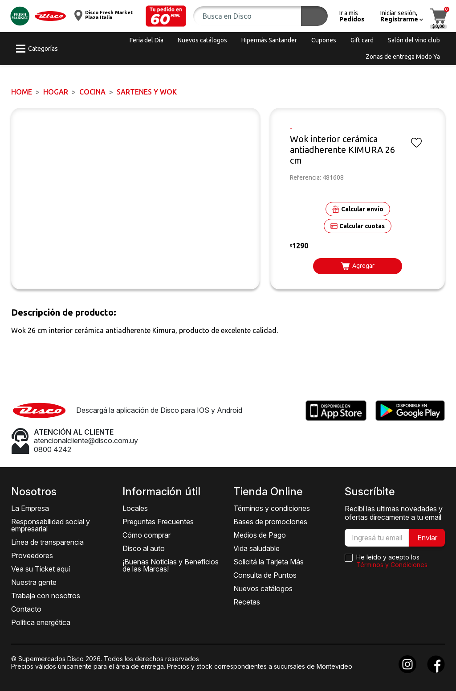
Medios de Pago (259, 535)
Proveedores (32, 555)
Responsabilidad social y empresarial (50, 525)
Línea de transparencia (47, 542)
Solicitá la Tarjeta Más (268, 561)
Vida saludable (256, 548)
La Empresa (30, 508)
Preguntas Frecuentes (158, 521)
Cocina (92, 92)
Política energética (40, 622)
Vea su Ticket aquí (40, 568)
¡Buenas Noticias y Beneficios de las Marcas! (170, 565)
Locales (135, 508)
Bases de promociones (270, 521)
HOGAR (55, 92)
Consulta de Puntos (265, 575)
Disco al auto (143, 548)
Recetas (246, 601)
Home (21, 92)
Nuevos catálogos (263, 588)
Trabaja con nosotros (45, 595)
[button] (166, 16)
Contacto (26, 609)
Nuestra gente (34, 582)
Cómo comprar (146, 535)
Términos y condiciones (271, 508)
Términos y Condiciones (392, 564)
